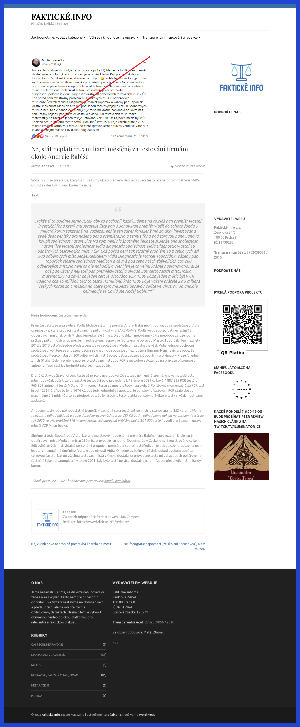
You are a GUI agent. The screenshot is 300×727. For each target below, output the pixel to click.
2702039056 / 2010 (159, 622)
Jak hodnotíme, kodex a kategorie (56, 37)
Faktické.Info (61, 16)
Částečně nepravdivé (190, 166)
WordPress (147, 714)
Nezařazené (40, 685)
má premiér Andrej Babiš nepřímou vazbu (137, 325)
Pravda (36, 695)
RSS (115, 642)
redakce (48, 166)
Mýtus (36, 665)
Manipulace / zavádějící (48, 654)
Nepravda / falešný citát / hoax (54, 675)
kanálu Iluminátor (117, 481)
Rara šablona (111, 714)
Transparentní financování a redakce (170, 37)
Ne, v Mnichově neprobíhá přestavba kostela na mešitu (72, 544)
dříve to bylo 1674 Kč (69, 390)
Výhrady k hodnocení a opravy (112, 37)
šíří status (61, 180)
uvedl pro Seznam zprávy (182, 420)
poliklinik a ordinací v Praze (165, 355)
